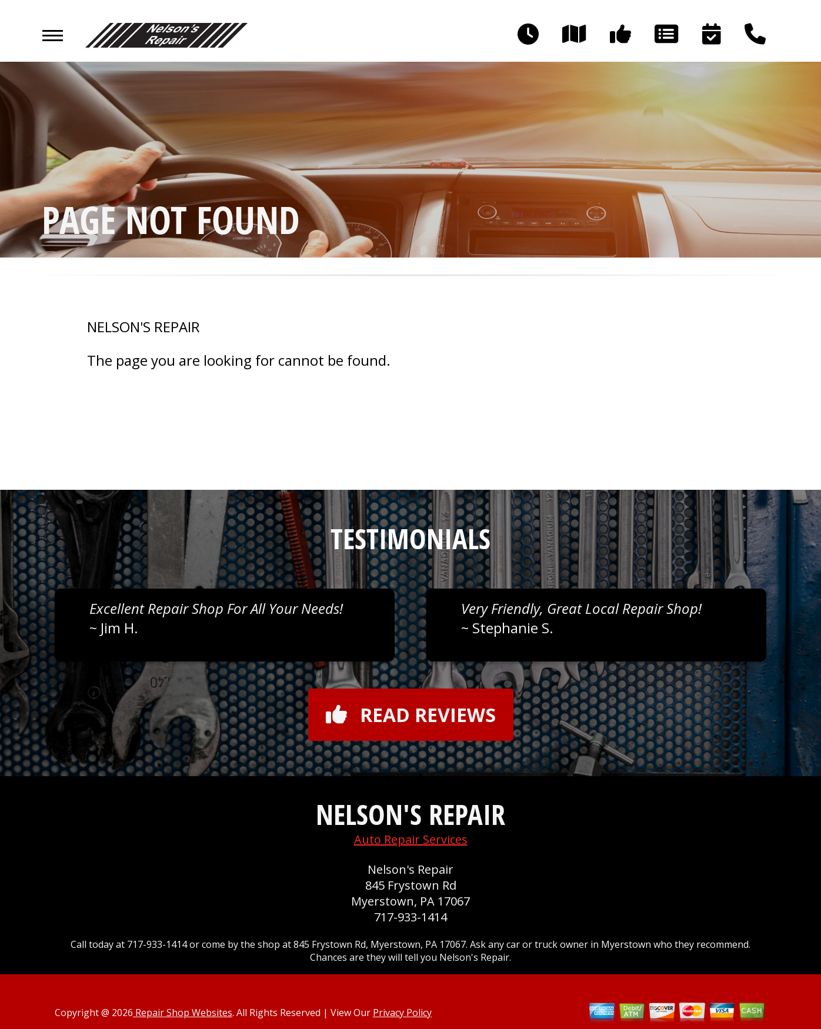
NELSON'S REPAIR (143, 327)
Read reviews (411, 714)
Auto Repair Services (411, 839)
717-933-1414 (410, 917)
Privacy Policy (402, 1012)
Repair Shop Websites (182, 1012)
